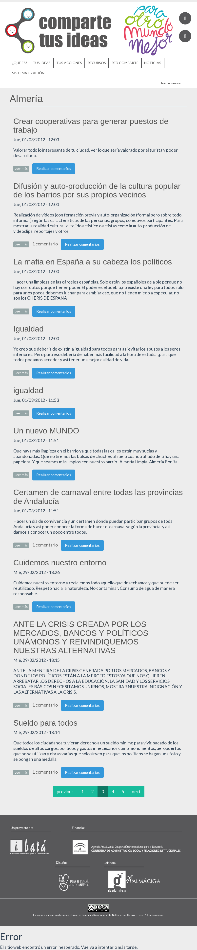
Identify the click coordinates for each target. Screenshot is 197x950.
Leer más (22, 168)
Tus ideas (42, 63)
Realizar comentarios (53, 168)
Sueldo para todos (45, 722)
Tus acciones (69, 63)
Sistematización (28, 73)
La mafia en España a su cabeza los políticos (92, 261)
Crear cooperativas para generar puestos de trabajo (90, 125)
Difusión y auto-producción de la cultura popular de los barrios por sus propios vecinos (97, 190)
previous (65, 791)
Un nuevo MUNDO (46, 430)
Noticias (152, 63)
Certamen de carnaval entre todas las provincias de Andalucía (98, 496)
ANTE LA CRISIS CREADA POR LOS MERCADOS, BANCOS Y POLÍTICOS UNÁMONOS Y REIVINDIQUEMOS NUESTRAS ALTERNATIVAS (80, 637)
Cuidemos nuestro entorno (59, 562)
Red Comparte (125, 63)
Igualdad (28, 328)
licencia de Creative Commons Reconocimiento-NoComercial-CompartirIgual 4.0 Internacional (111, 914)
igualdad (28, 390)
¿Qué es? (19, 63)
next (136, 791)
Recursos (97, 63)
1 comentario (45, 243)
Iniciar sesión (171, 83)
